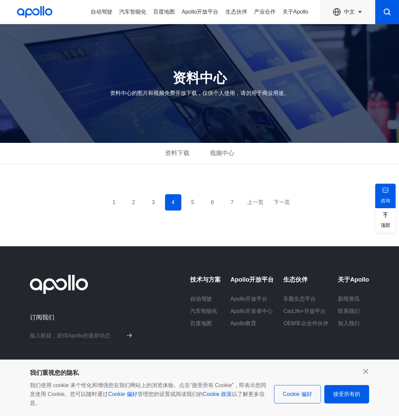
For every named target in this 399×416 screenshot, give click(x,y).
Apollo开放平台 (200, 12)
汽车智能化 (132, 12)
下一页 (282, 202)
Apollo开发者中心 (251, 311)
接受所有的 (346, 394)
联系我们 (349, 311)
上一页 (255, 202)
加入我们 (349, 323)
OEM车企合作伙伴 (305, 323)
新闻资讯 (349, 299)
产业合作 (265, 12)
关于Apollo (295, 12)
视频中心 (222, 153)
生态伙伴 (236, 12)
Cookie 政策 (217, 394)
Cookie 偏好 (122, 394)
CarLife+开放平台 (304, 311)
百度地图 (164, 12)
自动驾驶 (101, 12)
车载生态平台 (299, 299)
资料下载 (177, 153)
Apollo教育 (243, 323)
